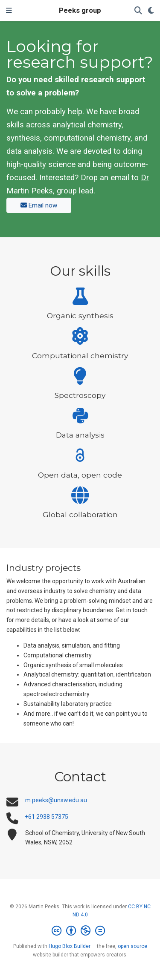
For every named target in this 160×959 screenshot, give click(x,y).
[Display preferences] (151, 11)
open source (132, 946)
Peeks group (80, 10)
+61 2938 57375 (46, 816)
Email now (38, 205)
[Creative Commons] (80, 930)
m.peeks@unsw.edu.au (56, 800)
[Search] (138, 11)
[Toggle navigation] (9, 11)
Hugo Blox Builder (69, 946)
